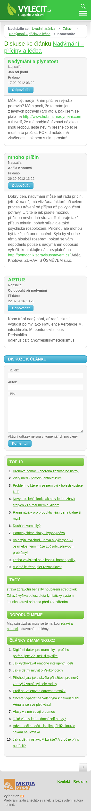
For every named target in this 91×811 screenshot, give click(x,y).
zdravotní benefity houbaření (38, 589)
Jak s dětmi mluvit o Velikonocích (38, 670)
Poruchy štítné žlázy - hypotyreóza (39, 533)
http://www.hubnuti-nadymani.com (52, 117)
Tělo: (12, 394)
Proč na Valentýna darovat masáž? (39, 691)
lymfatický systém (60, 596)
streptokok (69, 589)
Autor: (12, 382)
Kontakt (63, 781)
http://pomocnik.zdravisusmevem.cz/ (39, 255)
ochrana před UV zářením (48, 602)
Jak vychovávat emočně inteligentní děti (43, 663)
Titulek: (13, 370)
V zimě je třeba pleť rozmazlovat (37, 567)
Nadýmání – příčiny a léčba (29, 34)
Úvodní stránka (43, 29)
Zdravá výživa (17, 596)
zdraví (23, 602)
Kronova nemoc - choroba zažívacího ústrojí (46, 471)
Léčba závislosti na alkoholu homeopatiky (44, 560)
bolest (33, 596)
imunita (12, 602)
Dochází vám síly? (27, 526)
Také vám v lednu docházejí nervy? (39, 719)
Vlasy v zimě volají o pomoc (34, 711)
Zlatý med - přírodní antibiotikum (37, 478)
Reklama (80, 781)
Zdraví (68, 29)
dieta (42, 596)
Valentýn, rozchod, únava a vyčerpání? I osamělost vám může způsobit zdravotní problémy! (43, 546)
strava (11, 589)
